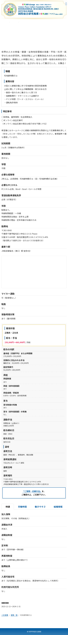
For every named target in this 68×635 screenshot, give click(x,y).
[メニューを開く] (66, 3)
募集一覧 (14, 22)
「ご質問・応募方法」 (32, 491)
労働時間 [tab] (22, 506)
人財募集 (4, 22)
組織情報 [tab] (58, 506)
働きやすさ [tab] (40, 506)
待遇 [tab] (8, 506)
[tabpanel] (34, 554)
